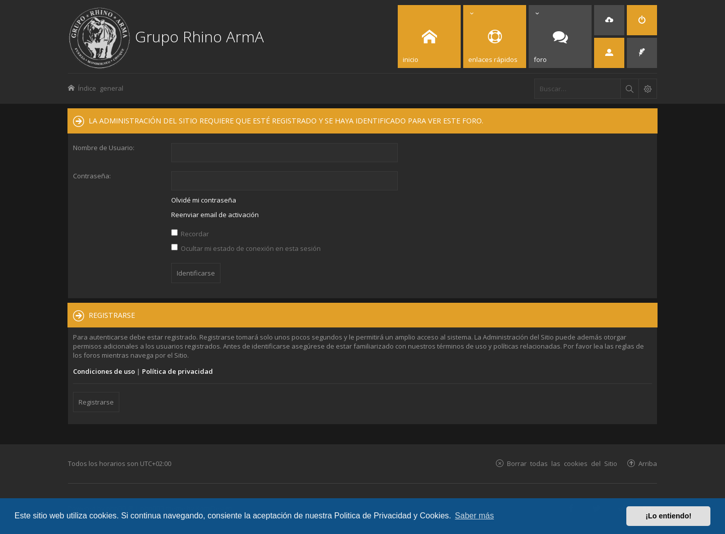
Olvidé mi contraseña (203, 200)
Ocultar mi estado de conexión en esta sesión (246, 248)
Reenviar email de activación (215, 214)
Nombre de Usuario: (103, 147)
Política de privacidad (177, 371)
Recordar (190, 233)
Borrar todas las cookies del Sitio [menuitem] (562, 463)
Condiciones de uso (104, 371)
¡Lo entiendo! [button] (668, 516)
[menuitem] (609, 20)
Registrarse (96, 402)
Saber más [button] (474, 515)
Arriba (647, 463)
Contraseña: (92, 175)
